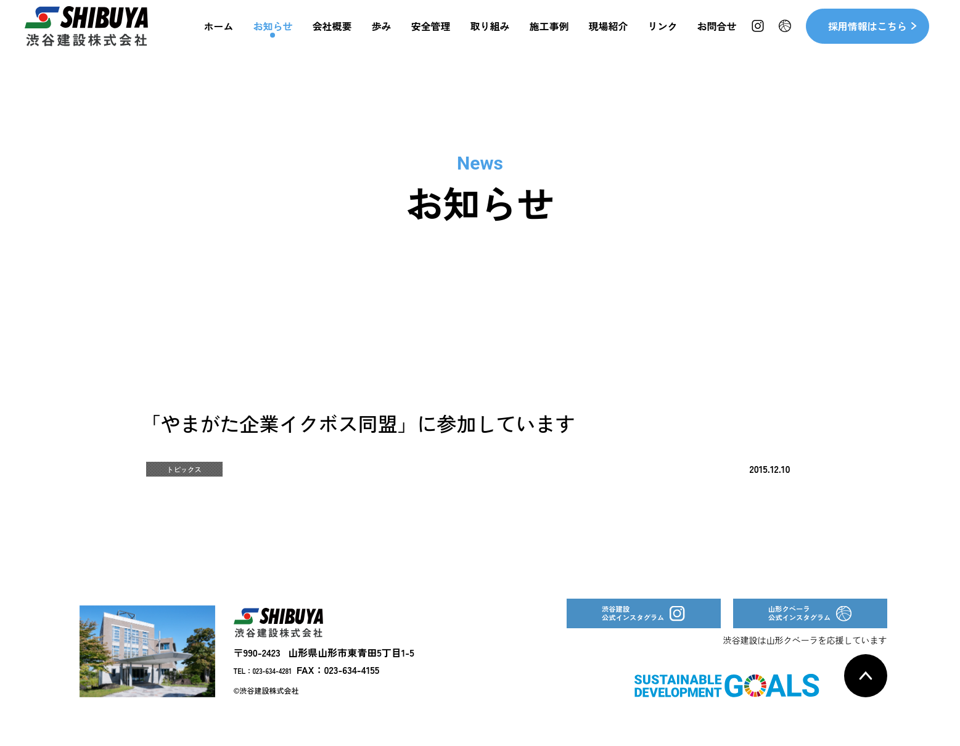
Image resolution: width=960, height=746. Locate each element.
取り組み (490, 37)
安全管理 (431, 37)
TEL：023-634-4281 (275, 688)
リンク (663, 37)
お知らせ (272, 37)
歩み (382, 37)
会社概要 (331, 37)
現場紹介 (608, 37)
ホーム (218, 37)
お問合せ (717, 37)
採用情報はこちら (867, 37)
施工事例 (549, 37)
